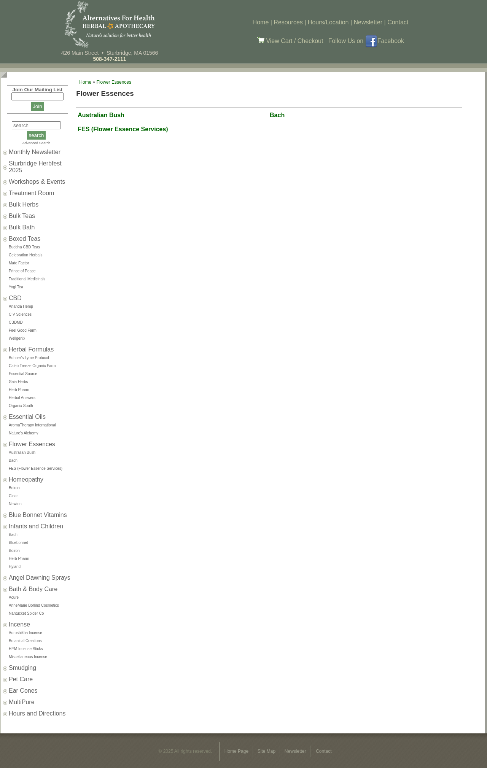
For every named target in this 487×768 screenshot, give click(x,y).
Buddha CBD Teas (24, 247)
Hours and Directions (37, 713)
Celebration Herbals (25, 255)
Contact (397, 22)
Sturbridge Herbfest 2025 (35, 166)
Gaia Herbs (18, 382)
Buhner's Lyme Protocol (29, 358)
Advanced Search (36, 143)
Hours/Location (328, 22)
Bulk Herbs (23, 204)
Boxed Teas (24, 238)
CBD (15, 298)
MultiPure (22, 702)
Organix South (21, 406)
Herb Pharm (19, 390)
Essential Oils (27, 416)
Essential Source (23, 374)
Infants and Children (36, 526)
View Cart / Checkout (290, 41)
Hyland (15, 566)
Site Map (267, 751)
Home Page (237, 751)
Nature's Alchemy (23, 433)
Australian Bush (22, 452)
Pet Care (21, 679)
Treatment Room (31, 193)
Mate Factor (19, 263)
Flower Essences (32, 444)
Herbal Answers (22, 398)
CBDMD (16, 322)
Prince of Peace (22, 271)
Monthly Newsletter (34, 152)
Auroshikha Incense (25, 633)
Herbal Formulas (31, 349)
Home (261, 22)
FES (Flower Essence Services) (35, 468)
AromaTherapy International (32, 425)
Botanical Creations (25, 641)
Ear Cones (23, 690)
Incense (19, 624)
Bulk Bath (22, 227)
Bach (13, 460)
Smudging (22, 668)
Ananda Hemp (21, 306)
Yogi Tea (16, 287)
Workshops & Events (37, 181)
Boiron (14, 488)
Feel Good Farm (23, 330)
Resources (288, 22)
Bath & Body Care (33, 589)
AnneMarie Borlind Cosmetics (34, 605)
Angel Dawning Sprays (39, 577)
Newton (15, 504)
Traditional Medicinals (27, 279)
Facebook (384, 41)
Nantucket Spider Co (26, 613)
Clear (13, 496)
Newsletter (368, 22)
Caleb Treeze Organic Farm (32, 366)
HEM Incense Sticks (26, 649)
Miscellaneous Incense (28, 657)
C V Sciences (20, 314)
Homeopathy (26, 479)
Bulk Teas (22, 216)
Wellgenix (17, 338)
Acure (14, 597)
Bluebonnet (18, 543)
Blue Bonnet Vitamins (38, 515)
